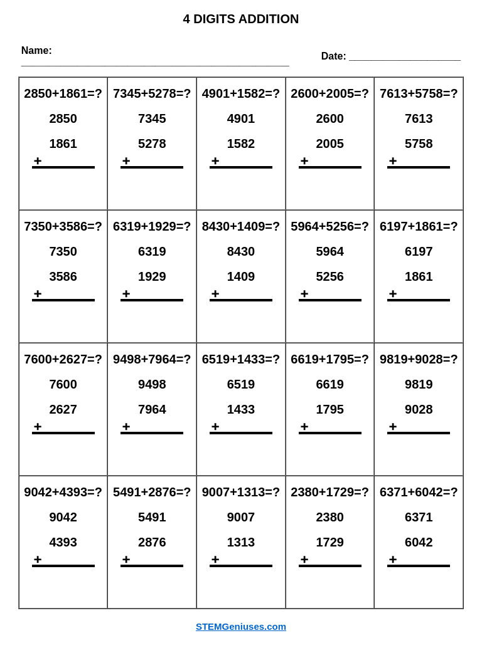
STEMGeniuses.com (241, 626)
